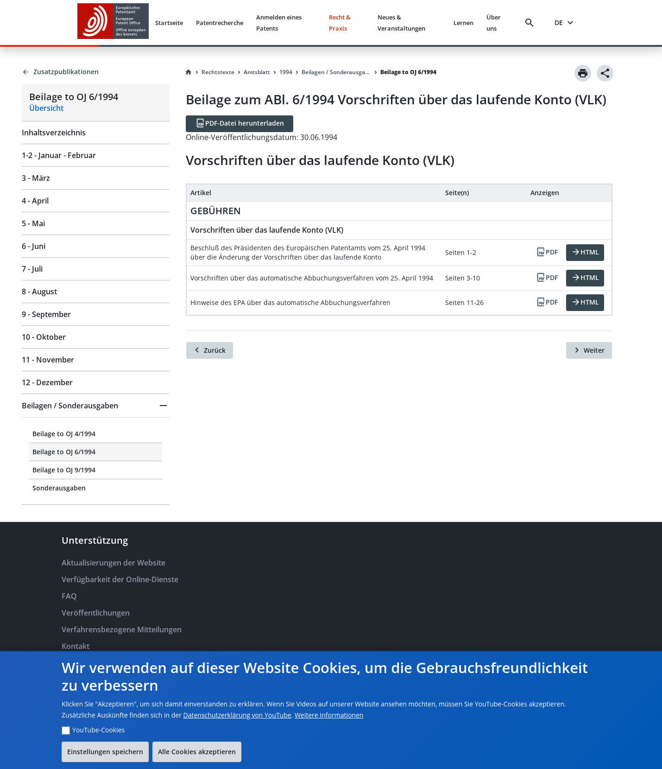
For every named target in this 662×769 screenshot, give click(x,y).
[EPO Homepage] (113, 22)
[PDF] (546, 252)
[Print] (582, 73)
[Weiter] (589, 350)
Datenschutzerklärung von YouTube (237, 715)
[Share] (605, 73)
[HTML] (585, 252)
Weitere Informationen (329, 715)
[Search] (531, 22)
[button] (96, 405)
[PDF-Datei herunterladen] (239, 123)
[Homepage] (188, 72)
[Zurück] (209, 350)
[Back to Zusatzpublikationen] (96, 71)
